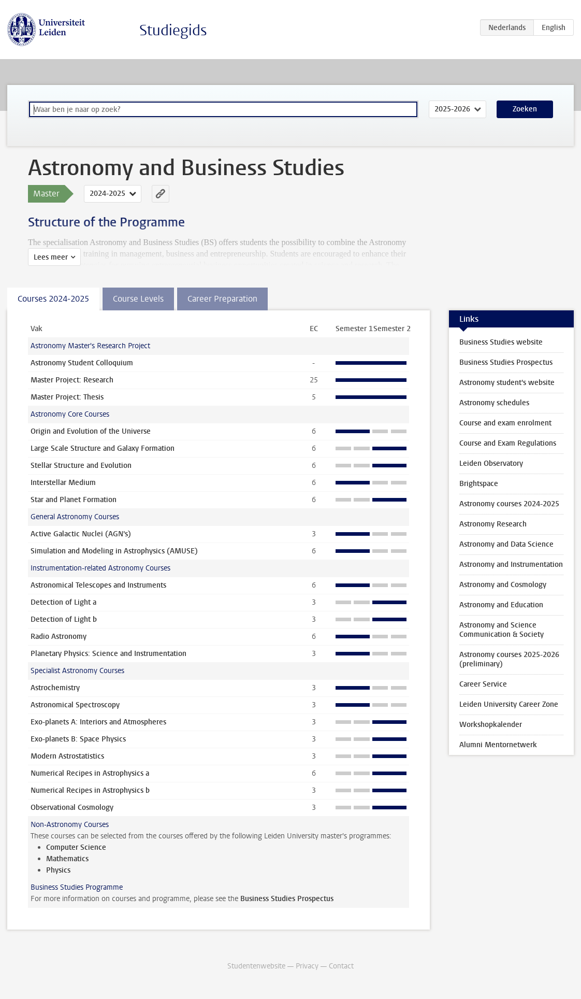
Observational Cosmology (72, 807)
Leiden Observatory (491, 463)
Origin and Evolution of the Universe (91, 431)
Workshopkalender (490, 725)
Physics (58, 870)
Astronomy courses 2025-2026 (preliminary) (509, 659)
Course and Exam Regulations (507, 443)
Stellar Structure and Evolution (81, 465)
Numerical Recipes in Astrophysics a (90, 773)
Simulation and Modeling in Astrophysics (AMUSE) (114, 551)
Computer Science (76, 847)
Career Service (483, 684)
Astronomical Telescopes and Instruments (98, 585)
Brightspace (478, 484)
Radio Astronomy (58, 636)
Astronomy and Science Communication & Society (501, 629)
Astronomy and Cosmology (502, 585)
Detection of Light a (63, 602)
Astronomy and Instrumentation (511, 564)
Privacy (307, 966)
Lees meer (51, 257)
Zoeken (525, 109)
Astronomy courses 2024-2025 (509, 504)
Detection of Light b (64, 619)
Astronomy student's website (507, 383)
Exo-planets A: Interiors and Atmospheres (98, 722)
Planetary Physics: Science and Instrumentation (108, 654)
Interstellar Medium (63, 483)
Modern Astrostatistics (67, 756)
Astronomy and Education (501, 605)
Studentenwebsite (256, 966)
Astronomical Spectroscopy (75, 705)
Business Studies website (501, 342)
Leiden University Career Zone (508, 704)
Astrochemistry (55, 688)
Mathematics (67, 859)
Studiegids (173, 30)
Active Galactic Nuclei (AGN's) (81, 534)
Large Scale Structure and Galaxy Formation (103, 448)
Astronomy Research (493, 524)
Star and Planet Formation (74, 500)
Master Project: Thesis (67, 397)
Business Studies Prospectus (286, 899)
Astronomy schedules (494, 403)
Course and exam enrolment (505, 423)
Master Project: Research (72, 380)
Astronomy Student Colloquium (82, 363)
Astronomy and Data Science (506, 544)
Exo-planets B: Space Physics (78, 739)
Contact (341, 966)
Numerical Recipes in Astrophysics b (90, 790)
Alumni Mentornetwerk (498, 745)
